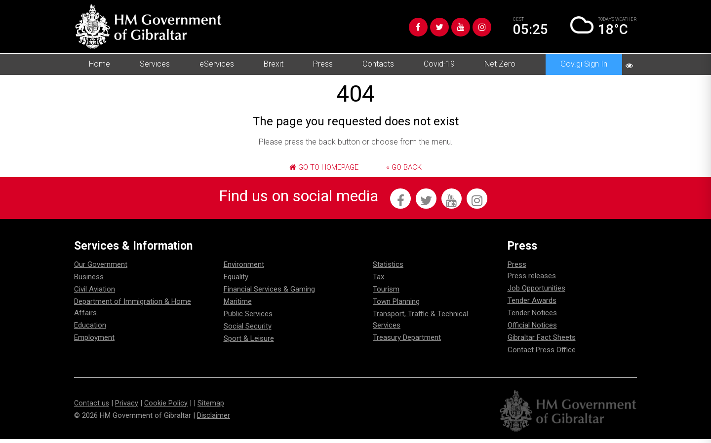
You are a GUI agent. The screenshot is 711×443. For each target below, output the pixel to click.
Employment (94, 341)
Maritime (238, 305)
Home (99, 64)
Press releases (532, 280)
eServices (216, 64)
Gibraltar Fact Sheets (542, 341)
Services (155, 64)
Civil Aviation (94, 293)
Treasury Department (407, 341)
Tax (378, 281)
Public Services (248, 318)
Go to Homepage (323, 167)
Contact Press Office (542, 354)
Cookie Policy (167, 407)
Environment (244, 268)
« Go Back (404, 167)
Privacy (127, 407)
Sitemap (212, 407)
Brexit (273, 64)
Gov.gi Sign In (583, 64)
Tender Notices (532, 317)
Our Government (100, 268)
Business (89, 281)
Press (323, 64)
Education (90, 329)
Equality (236, 281)
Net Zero (499, 64)
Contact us (92, 407)
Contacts (378, 64)
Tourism (386, 293)
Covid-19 (439, 64)
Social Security (248, 330)
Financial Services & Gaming (269, 293)
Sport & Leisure (249, 342)
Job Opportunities (536, 292)
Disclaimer (214, 419)
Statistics (388, 268)
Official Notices (532, 329)
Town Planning (396, 305)
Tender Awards (532, 304)
